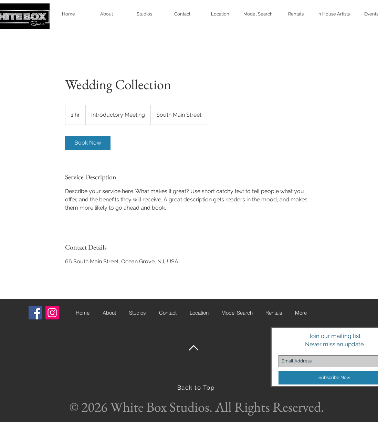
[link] (88, 143)
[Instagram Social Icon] (52, 312)
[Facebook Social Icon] (35, 312)
